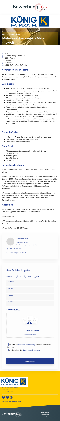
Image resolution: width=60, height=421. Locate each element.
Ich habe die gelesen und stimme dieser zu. (28, 345)
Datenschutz (13, 401)
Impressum (5, 401)
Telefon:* (10, 295)
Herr (29, 276)
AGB (19, 401)
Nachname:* (11, 288)
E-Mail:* (10, 302)
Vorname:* (11, 281)
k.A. (38, 276)
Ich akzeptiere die (24, 350)
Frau (19, 276)
